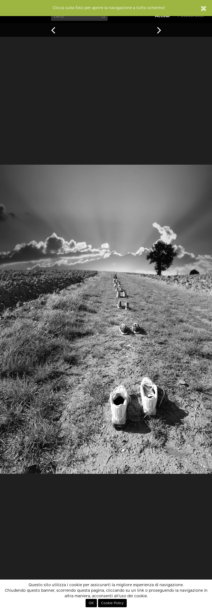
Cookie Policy (112, 603)
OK (91, 603)
